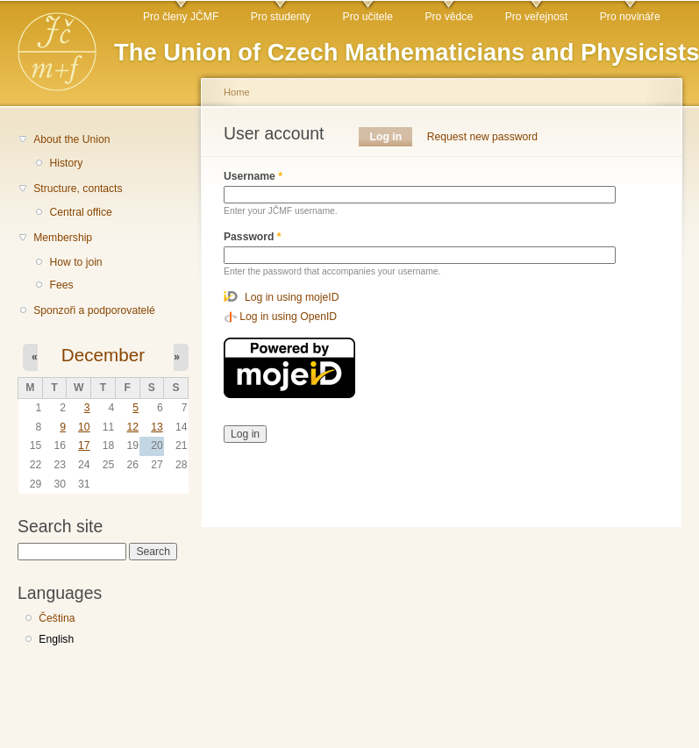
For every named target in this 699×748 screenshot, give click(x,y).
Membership (62, 238)
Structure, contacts (77, 188)
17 (84, 445)
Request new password (482, 137)
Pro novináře (630, 17)
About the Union (71, 139)
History (65, 163)
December (103, 355)
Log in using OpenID (288, 316)
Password (253, 237)
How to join (75, 262)
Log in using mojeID (292, 297)
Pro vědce (448, 17)
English (56, 639)
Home (237, 92)
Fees (61, 285)
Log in (391, 137)
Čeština (57, 618)
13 (157, 427)
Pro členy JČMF (180, 17)
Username (253, 176)
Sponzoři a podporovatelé (94, 310)
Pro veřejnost (536, 17)
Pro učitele (368, 17)
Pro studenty (280, 17)
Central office (80, 212)
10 (84, 427)
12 (132, 427)
